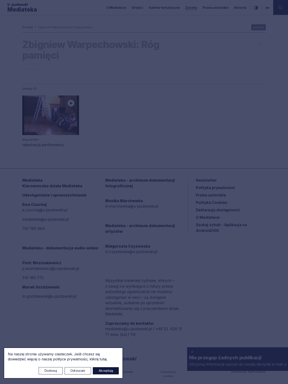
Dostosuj (51, 370)
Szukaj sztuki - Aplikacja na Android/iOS (221, 228)
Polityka (211, 202)
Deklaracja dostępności (218, 210)
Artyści (137, 7)
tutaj (103, 359)
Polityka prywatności (215, 188)
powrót (258, 27)
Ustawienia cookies (168, 374)
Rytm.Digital (257, 371)
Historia (240, 7)
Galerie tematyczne (164, 7)
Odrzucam (77, 370)
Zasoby (191, 7)
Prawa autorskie (215, 7)
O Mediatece (116, 7)
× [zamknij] (192, 351)
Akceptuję (106, 370)
